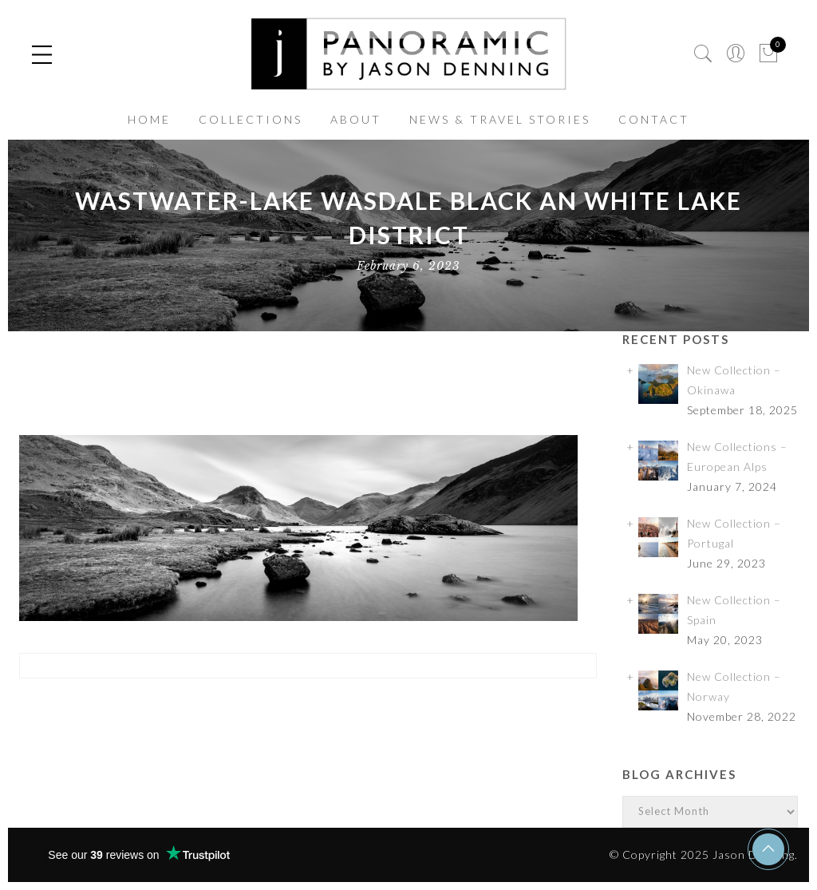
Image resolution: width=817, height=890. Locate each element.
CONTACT (653, 119)
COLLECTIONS (250, 119)
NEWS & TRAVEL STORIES (499, 119)
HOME (149, 119)
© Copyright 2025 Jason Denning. (704, 854)
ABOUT (355, 119)
